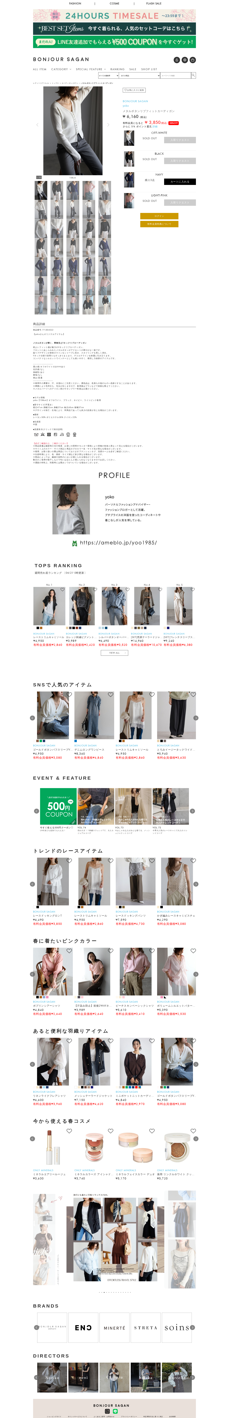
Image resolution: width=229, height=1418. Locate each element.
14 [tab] (131, 1292)
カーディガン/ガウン (70, 83)
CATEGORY (59, 69)
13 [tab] (128, 1292)
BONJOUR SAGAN (61, 59)
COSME (114, 3)
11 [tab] (124, 1292)
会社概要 (172, 1416)
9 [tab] (119, 1292)
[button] (108, 124)
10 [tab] (121, 1292)
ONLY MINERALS (43, 1170)
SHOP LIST (149, 69)
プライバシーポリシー (129, 1416)
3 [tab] (105, 1292)
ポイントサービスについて (77, 1416)
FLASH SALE (153, 3)
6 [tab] (112, 1292)
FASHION (75, 3)
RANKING (118, 69)
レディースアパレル (41, 83)
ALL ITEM (40, 69)
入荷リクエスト (180, 139)
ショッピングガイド (54, 1416)
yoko (126, 105)
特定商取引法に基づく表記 (153, 1416)
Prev (32, 718)
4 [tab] (107, 1292)
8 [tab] (116, 1292)
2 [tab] (102, 1292)
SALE (133, 69)
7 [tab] (114, 1292)
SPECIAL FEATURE (89, 69)
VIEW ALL (114, 653)
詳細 (155, 126)
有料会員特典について (159, 224)
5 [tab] (109, 1292)
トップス (55, 83)
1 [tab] (100, 1292)
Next (195, 718)
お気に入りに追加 (135, 90)
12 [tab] (126, 1292)
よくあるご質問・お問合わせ (104, 1416)
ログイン (159, 216)
